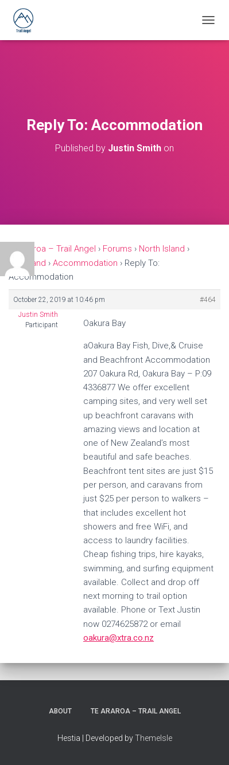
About (60, 711)
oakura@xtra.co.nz (118, 638)
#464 (208, 300)
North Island (162, 249)
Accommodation (85, 263)
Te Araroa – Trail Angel (52, 249)
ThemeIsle (153, 738)
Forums (117, 249)
